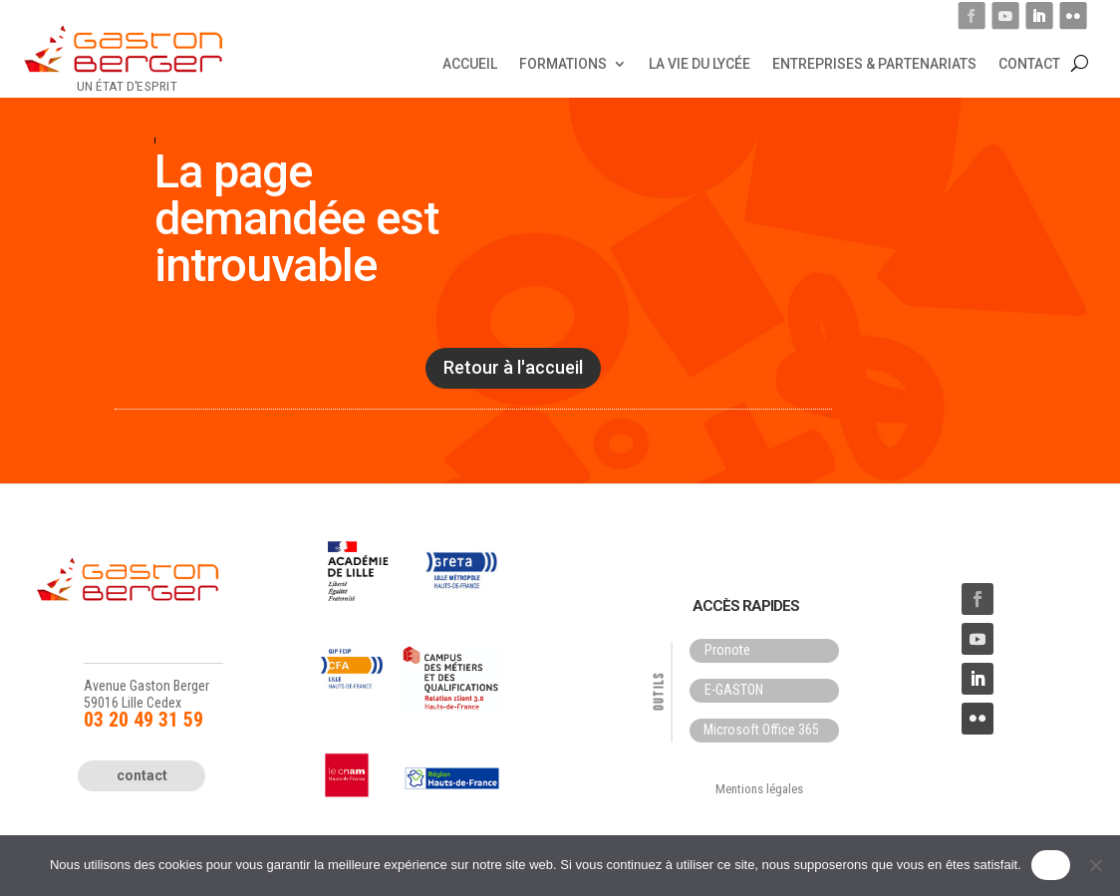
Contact (1029, 63)
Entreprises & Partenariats (874, 63)
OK (1050, 864)
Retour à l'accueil (513, 367)
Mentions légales (759, 788)
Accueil (469, 63)
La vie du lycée (699, 63)
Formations (563, 63)
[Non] (1095, 865)
